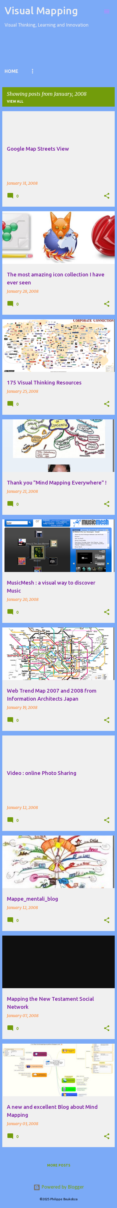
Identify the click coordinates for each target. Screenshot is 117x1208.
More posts (58, 1165)
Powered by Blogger (58, 1187)
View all (15, 101)
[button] (106, 196)
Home (11, 71)
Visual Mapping (41, 10)
